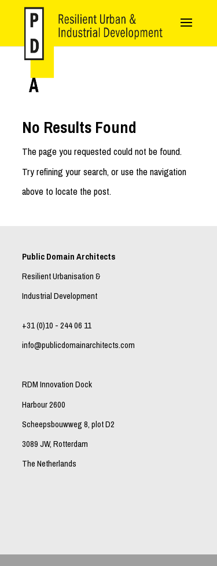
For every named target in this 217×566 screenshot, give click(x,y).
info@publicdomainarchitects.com (78, 345)
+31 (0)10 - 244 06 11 (56, 325)
